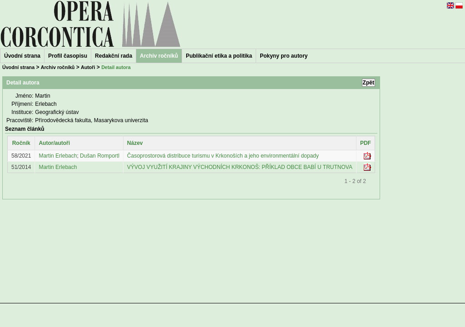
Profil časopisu (67, 56)
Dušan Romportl (99, 156)
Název (135, 143)
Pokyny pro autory (283, 56)
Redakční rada (113, 56)
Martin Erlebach (58, 156)
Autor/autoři (54, 143)
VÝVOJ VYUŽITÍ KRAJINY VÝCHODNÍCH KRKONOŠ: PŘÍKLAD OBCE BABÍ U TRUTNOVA (239, 167)
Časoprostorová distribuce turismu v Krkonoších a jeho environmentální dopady (223, 156)
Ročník (21, 143)
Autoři (88, 67)
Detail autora (116, 67)
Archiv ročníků (58, 67)
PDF (365, 143)
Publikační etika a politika (219, 56)
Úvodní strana (22, 56)
